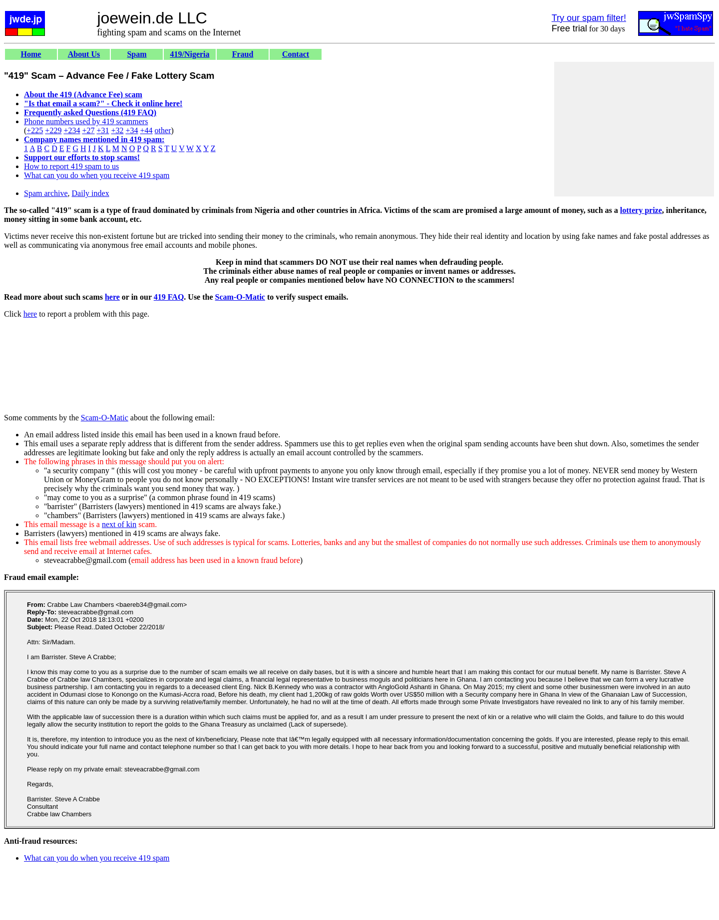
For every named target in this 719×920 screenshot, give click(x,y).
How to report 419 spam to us (71, 166)
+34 (132, 130)
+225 (34, 130)
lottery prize (641, 210)
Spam (136, 54)
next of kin (119, 524)
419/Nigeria (189, 54)
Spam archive (46, 193)
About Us (84, 54)
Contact (295, 54)
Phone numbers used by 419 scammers (86, 121)
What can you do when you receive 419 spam (96, 175)
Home (31, 54)
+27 (88, 130)
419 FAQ (169, 297)
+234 (71, 130)
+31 (102, 130)
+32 (117, 130)
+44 (146, 130)
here (112, 297)
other (163, 130)
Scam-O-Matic (240, 297)
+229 (53, 130)
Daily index (90, 193)
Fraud (243, 54)
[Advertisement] (634, 129)
